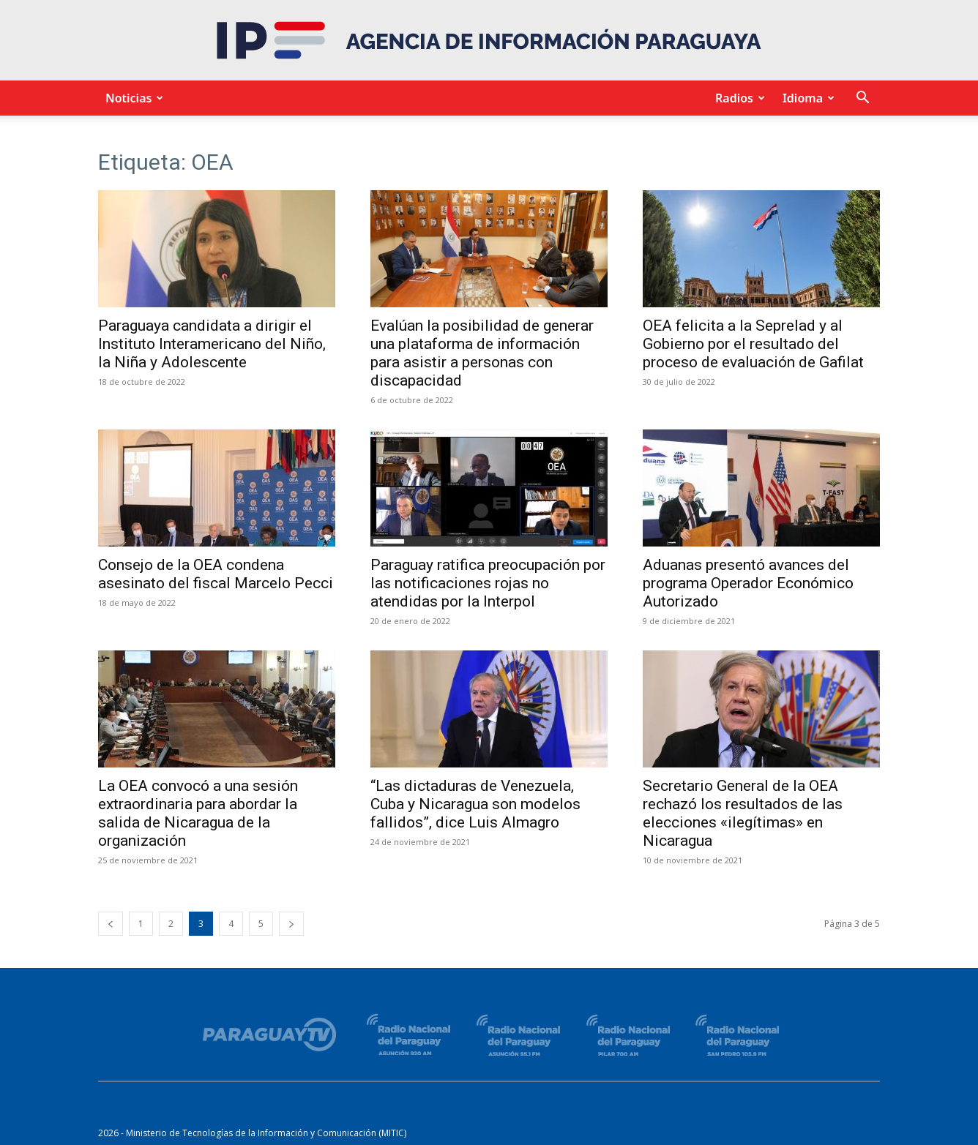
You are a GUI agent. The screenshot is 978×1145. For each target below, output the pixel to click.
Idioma (806, 98)
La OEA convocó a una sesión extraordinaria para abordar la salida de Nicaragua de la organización (198, 813)
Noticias (132, 98)
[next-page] (291, 924)
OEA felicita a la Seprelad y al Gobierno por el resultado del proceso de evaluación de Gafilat (753, 344)
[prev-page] (110, 924)
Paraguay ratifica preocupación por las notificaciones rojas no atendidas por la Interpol (487, 583)
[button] (862, 99)
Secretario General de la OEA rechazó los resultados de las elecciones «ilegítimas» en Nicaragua (743, 813)
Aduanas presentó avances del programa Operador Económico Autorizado (748, 583)
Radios (738, 98)
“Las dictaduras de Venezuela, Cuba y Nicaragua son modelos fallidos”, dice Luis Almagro (475, 804)
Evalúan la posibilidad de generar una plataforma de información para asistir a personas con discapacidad (482, 353)
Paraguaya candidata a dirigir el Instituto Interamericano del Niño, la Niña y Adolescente (212, 344)
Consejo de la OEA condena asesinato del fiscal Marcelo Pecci (215, 574)
